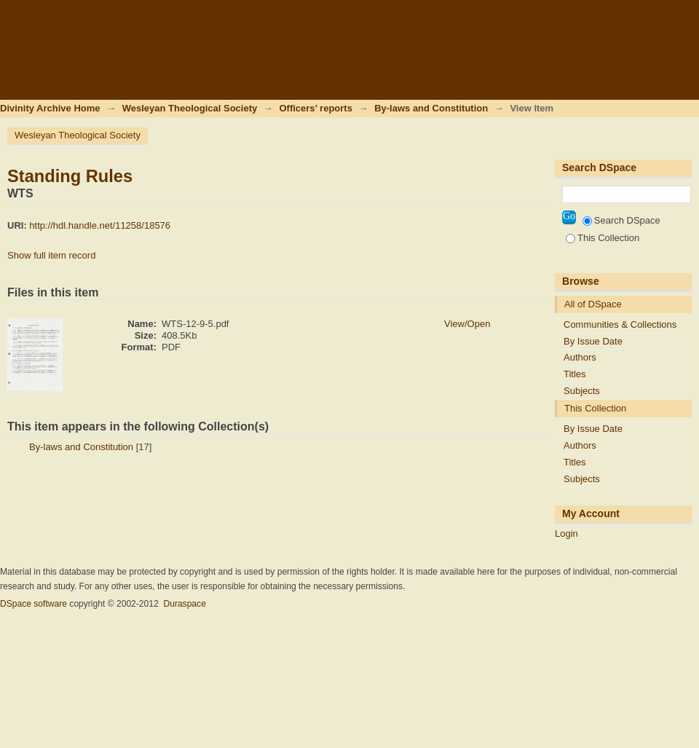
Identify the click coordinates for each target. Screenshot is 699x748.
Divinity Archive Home (50, 108)
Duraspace (184, 604)
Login (687, 17)
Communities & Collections (620, 324)
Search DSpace (621, 220)
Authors (580, 357)
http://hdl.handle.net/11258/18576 (99, 225)
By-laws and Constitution (431, 108)
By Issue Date (593, 341)
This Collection (602, 237)
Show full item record (51, 255)
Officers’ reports (315, 108)
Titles (575, 374)
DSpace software (33, 604)
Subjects (582, 390)
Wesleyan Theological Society (189, 108)
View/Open (467, 323)
